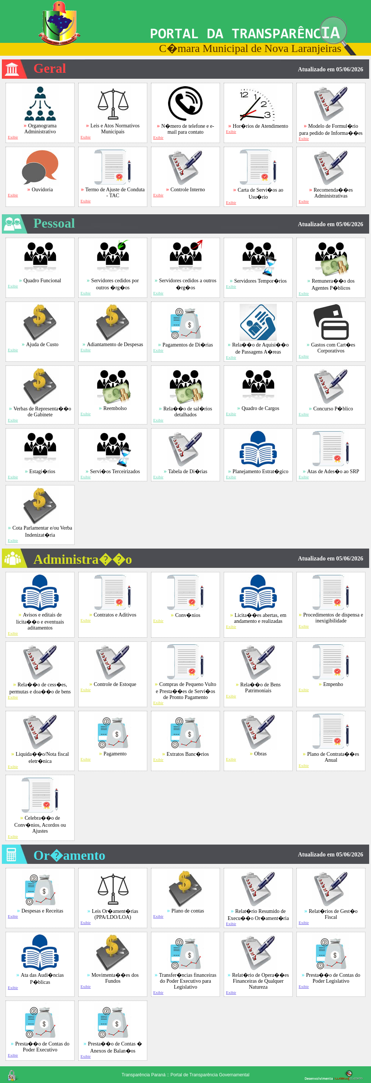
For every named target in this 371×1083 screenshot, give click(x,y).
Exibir (13, 137)
